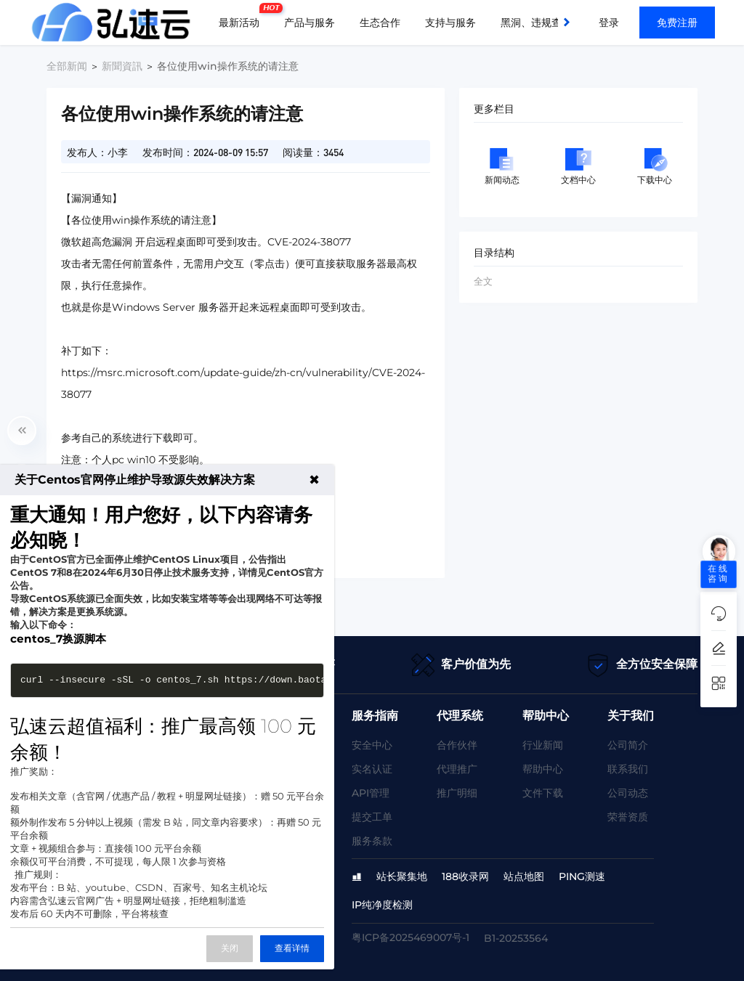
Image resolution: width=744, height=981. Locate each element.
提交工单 (372, 816)
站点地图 (524, 876)
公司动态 (627, 792)
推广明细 (457, 792)
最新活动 (243, 16)
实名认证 (372, 769)
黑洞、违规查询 (536, 22)
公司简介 (627, 745)
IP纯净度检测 (382, 904)
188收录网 (465, 876)
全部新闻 (66, 66)
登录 (609, 22)
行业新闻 (542, 745)
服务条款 (372, 840)
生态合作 (380, 22)
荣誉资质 (627, 816)
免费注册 (677, 22)
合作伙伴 (457, 745)
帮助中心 (542, 769)
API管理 (370, 792)
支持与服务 (450, 22)
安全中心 (372, 745)
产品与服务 (309, 22)
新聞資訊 (122, 66)
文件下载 (542, 792)
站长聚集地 (401, 876)
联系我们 (627, 769)
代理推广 (457, 769)
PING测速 (582, 876)
